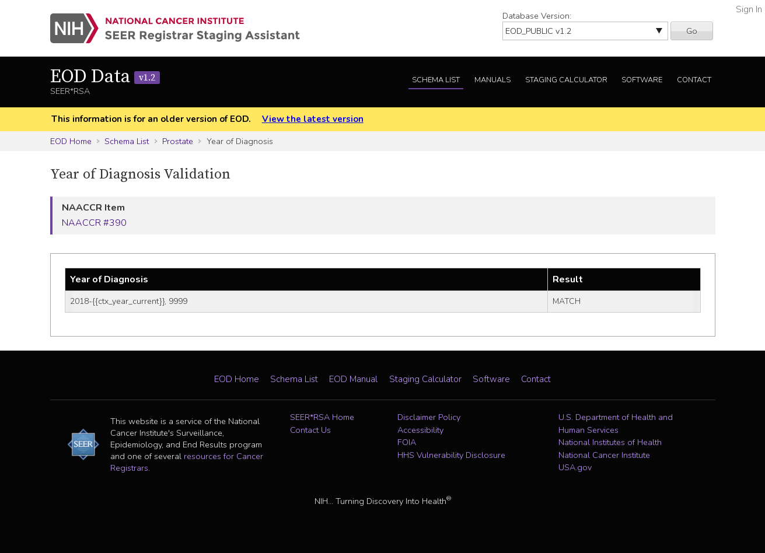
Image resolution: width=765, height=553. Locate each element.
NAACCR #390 (94, 222)
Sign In (749, 9)
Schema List (436, 80)
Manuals (492, 80)
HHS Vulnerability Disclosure (451, 455)
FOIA (406, 442)
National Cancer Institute (604, 455)
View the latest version (313, 119)
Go (691, 31)
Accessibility (420, 430)
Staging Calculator (566, 80)
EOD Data (105, 77)
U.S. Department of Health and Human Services (615, 423)
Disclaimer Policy (428, 417)
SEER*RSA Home (322, 417)
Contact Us (310, 430)
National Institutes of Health (610, 442)
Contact (694, 80)
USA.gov (575, 467)
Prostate (177, 141)
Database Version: (536, 16)
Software (641, 80)
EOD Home (71, 141)
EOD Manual (353, 379)
